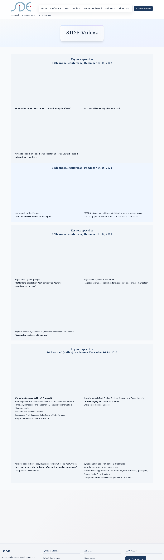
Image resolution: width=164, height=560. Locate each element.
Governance (89, 558)
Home (44, 8)
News (66, 8)
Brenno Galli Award (93, 8)
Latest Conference (51, 558)
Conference (55, 8)
